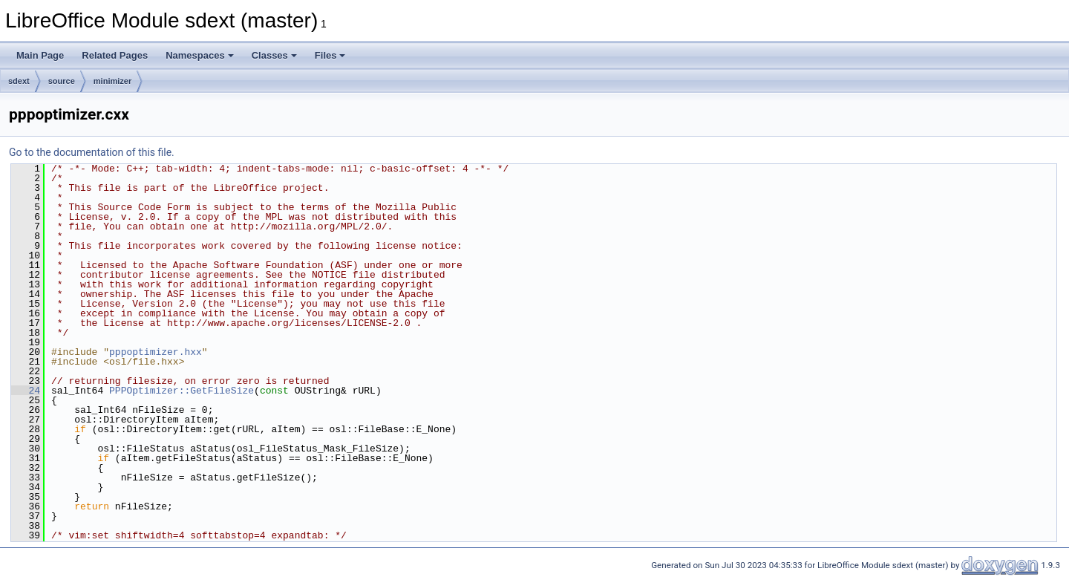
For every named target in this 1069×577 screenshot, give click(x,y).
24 (25, 390)
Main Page (40, 55)
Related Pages (115, 55)
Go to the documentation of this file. (91, 152)
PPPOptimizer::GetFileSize (181, 390)
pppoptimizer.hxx (155, 352)
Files (330, 55)
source (61, 80)
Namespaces (200, 55)
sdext (19, 80)
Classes (274, 55)
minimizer (112, 80)
